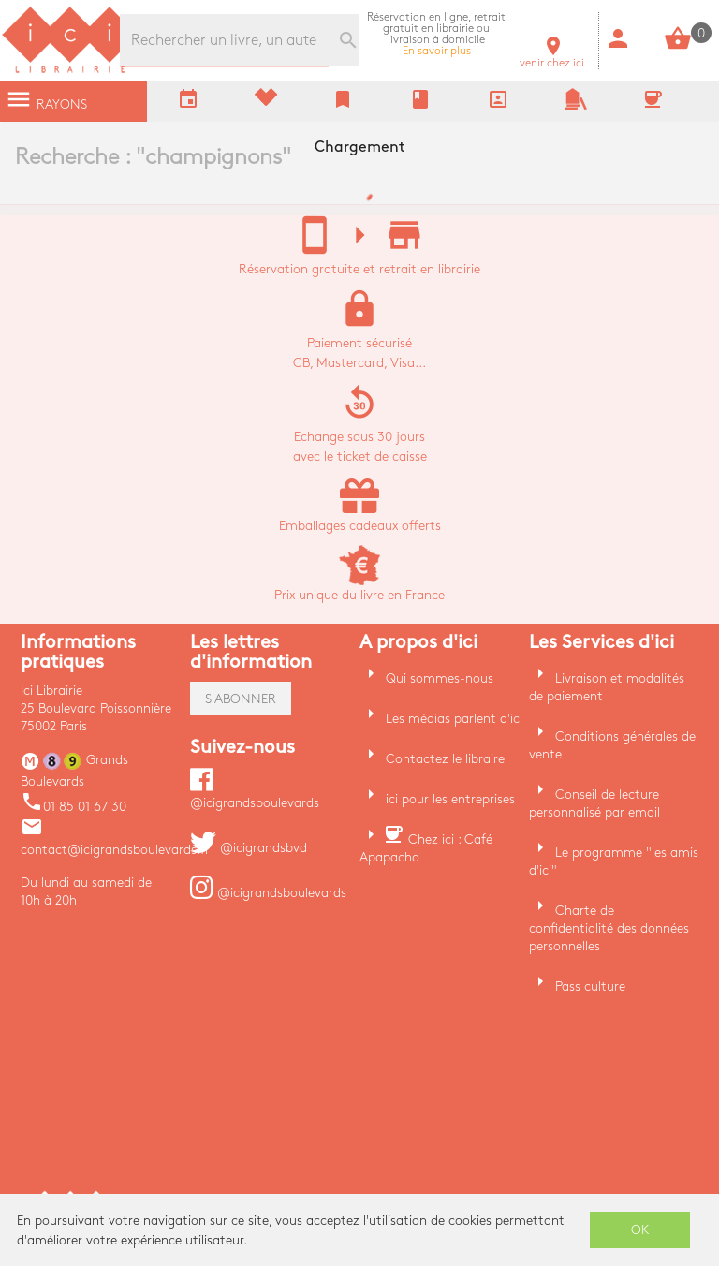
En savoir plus (436, 34)
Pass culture (590, 986)
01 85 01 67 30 (73, 807)
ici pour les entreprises (450, 799)
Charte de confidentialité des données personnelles (609, 928)
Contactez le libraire (445, 759)
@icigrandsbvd (248, 848)
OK (640, 1230)
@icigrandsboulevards (268, 893)
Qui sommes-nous (439, 678)
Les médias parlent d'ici (454, 719)
